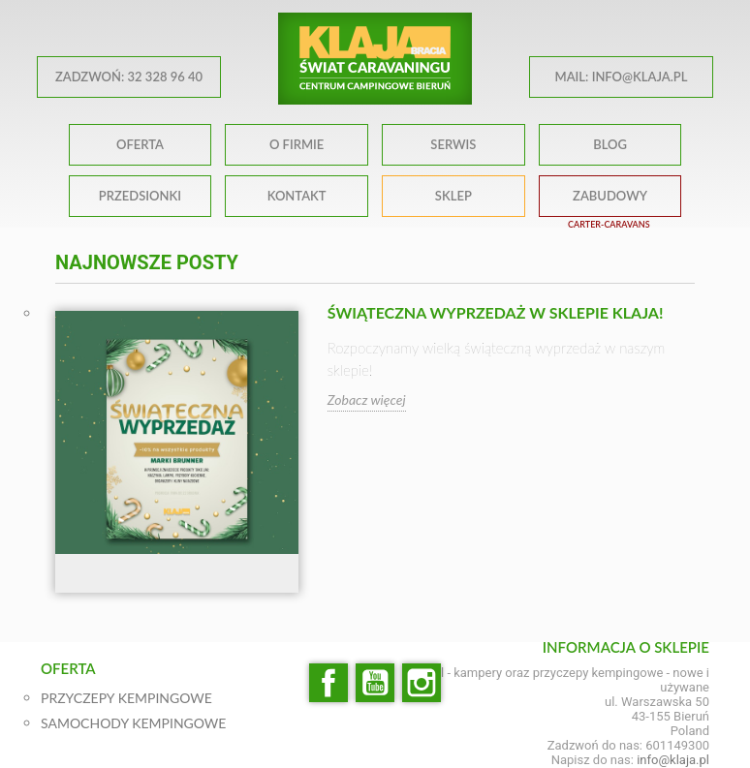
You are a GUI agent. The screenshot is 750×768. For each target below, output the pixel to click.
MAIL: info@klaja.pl (621, 76)
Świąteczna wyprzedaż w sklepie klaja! (496, 312)
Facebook (328, 682)
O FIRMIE (296, 144)
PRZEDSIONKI (140, 195)
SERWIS (453, 144)
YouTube (375, 682)
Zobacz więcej (367, 399)
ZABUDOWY (610, 195)
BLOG (610, 144)
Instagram (421, 682)
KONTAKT (297, 195)
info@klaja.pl (673, 760)
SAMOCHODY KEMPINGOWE (133, 723)
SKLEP (453, 195)
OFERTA (140, 144)
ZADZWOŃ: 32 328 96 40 (129, 76)
